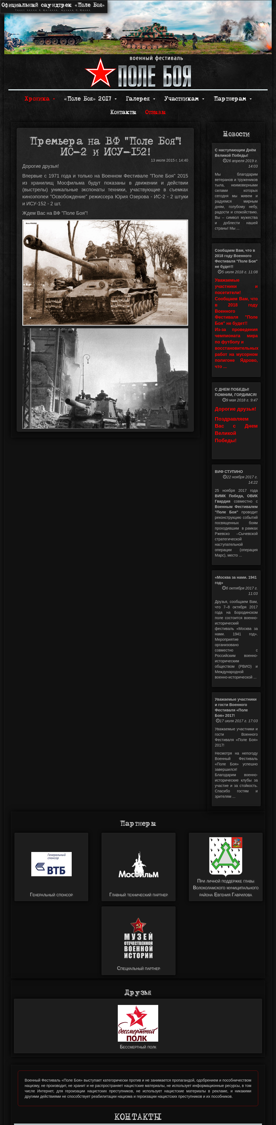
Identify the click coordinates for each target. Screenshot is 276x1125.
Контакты (123, 112)
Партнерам (232, 99)
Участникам (184, 99)
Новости (236, 134)
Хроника (40, 99)
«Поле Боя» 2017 (90, 99)
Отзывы (155, 112)
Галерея (140, 99)
